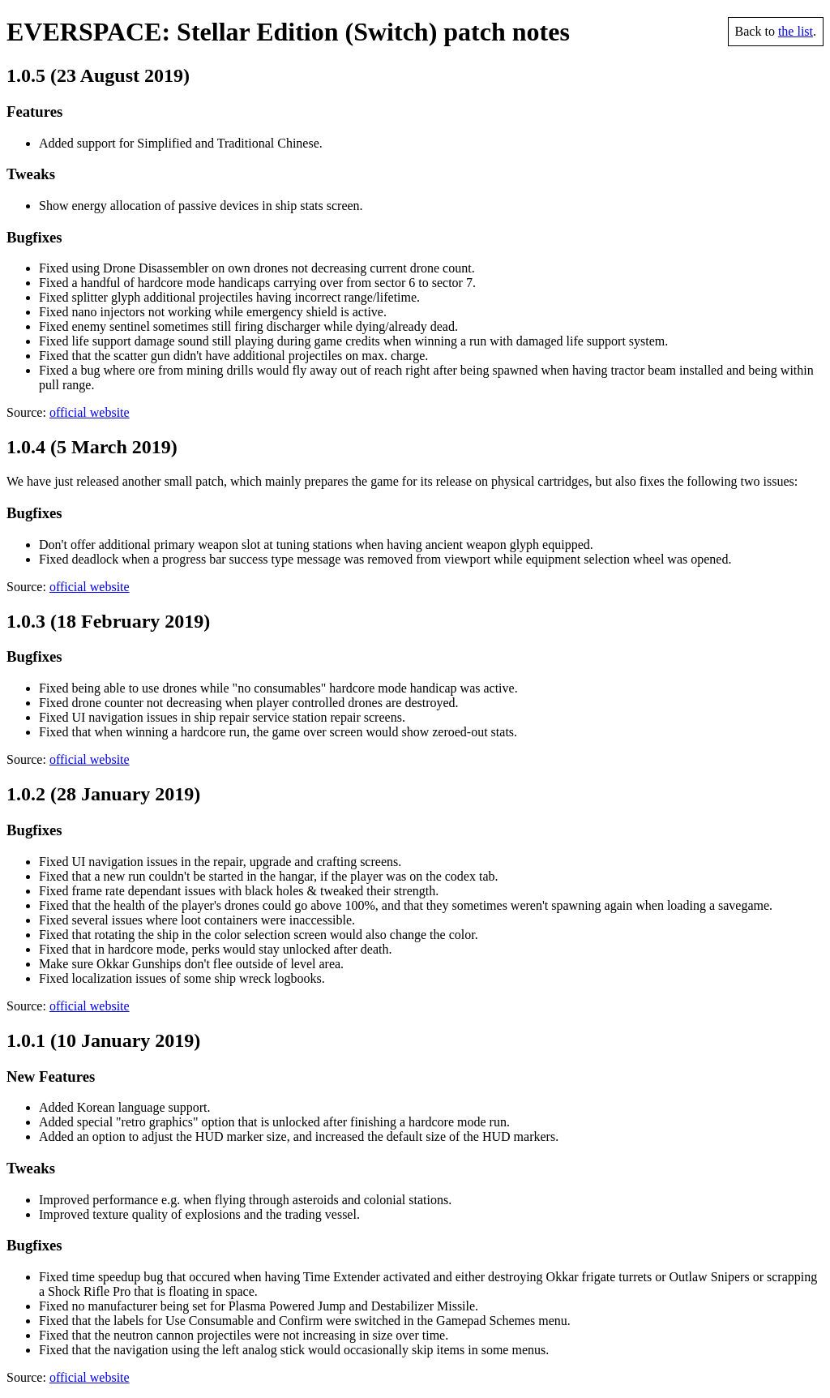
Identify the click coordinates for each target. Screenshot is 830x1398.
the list (795, 31)
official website (89, 412)
